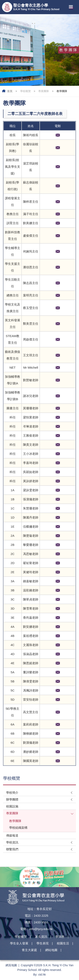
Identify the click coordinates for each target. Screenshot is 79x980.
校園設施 (12, 806)
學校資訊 (12, 842)
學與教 (60, 936)
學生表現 (42, 943)
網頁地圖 (11, 965)
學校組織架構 (18, 827)
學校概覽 (25, 91)
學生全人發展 (19, 943)
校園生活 (63, 943)
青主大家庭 (29, 950)
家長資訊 (41, 936)
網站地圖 (51, 950)
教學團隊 (15, 821)
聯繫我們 (12, 849)
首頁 (9, 91)
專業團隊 (43, 91)
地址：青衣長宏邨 (39, 909)
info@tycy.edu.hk (41, 929)
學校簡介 (12, 792)
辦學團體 (12, 799)
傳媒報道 (12, 835)
